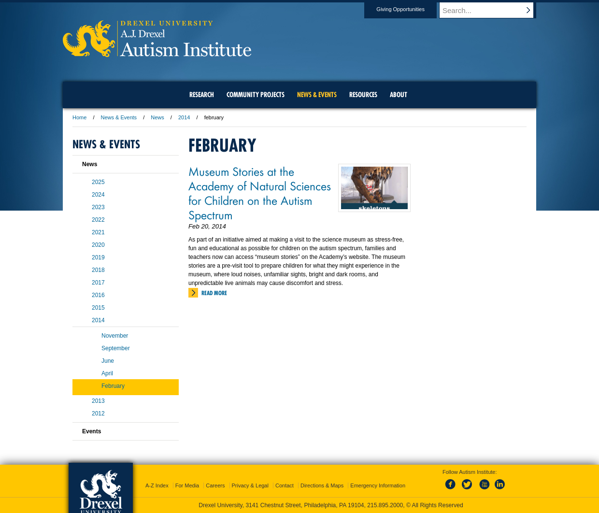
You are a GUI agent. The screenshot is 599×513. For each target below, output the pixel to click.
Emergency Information (377, 485)
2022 (98, 219)
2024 (98, 194)
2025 (98, 182)
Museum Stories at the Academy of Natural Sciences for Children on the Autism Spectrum (259, 193)
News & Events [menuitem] (317, 94)
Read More (214, 293)
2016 (98, 295)
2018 (98, 270)
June (107, 360)
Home (79, 117)
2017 (98, 282)
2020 (98, 245)
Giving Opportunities (409, 9)
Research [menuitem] (201, 94)
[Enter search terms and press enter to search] (492, 10)
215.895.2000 (385, 505)
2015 (98, 307)
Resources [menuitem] (363, 94)
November (114, 335)
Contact (284, 485)
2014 (184, 117)
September (115, 348)
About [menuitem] (398, 94)
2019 (98, 257)
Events (91, 431)
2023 (98, 207)
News (157, 117)
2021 (98, 232)
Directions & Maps (321, 485)
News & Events (119, 117)
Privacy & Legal (250, 485)
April (107, 373)
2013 (98, 401)
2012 (98, 413)
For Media (187, 485)
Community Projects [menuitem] (256, 94)
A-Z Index (157, 485)
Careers (215, 485)
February (113, 386)
